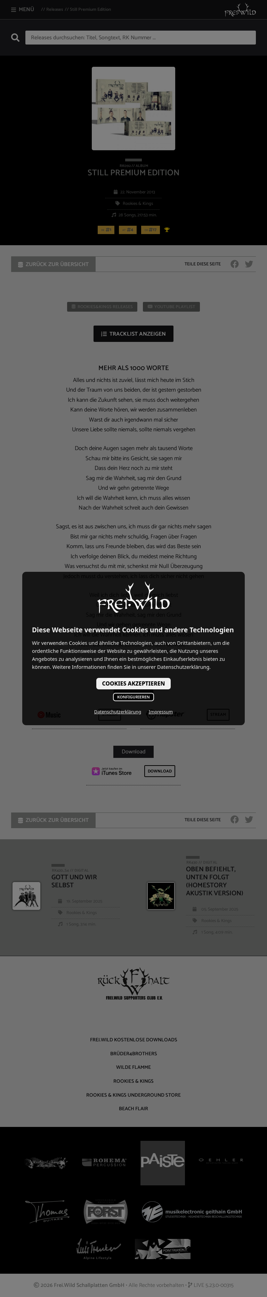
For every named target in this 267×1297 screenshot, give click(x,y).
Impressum (161, 711)
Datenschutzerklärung (117, 711)
